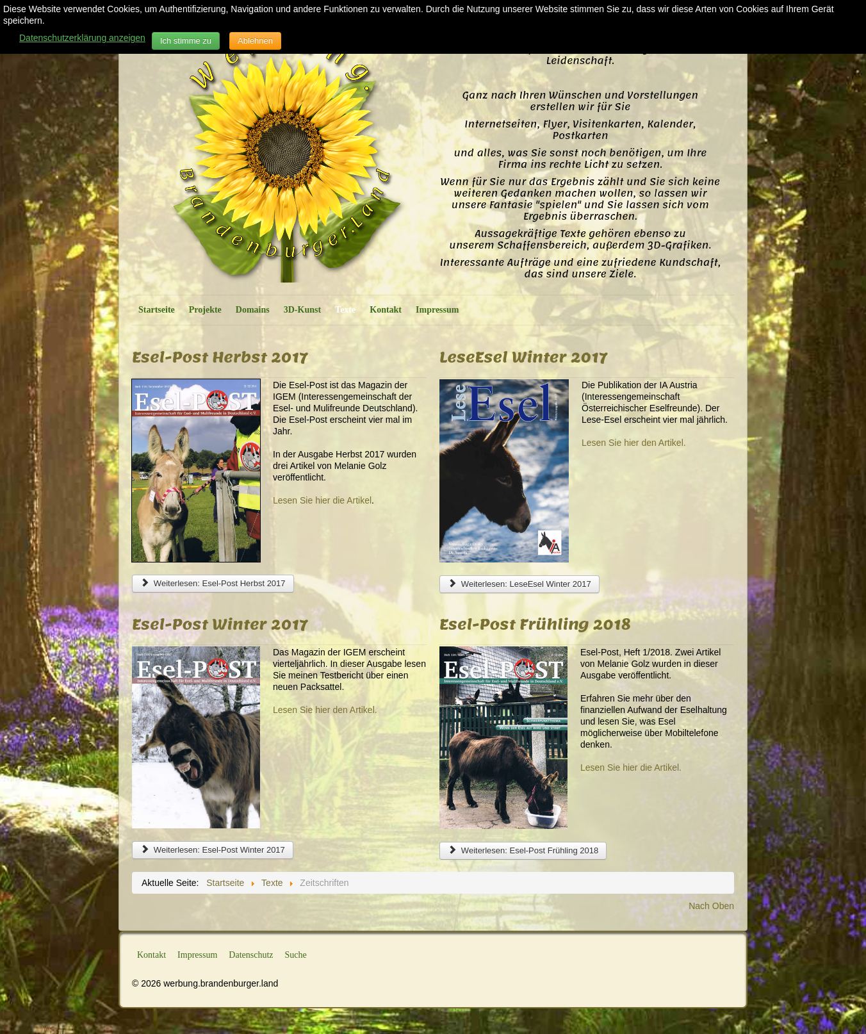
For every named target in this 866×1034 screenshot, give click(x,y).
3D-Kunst (302, 310)
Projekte (205, 310)
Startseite (156, 310)
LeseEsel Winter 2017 (523, 357)
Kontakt (386, 310)
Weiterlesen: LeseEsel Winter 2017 (519, 584)
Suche (296, 955)
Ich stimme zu (185, 40)
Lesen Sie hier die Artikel (322, 500)
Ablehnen (255, 40)
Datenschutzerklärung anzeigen (82, 38)
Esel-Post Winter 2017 (219, 624)
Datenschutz (251, 955)
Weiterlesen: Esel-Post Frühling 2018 (523, 850)
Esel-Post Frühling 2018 (534, 624)
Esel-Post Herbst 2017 (219, 357)
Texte (345, 310)
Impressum (437, 310)
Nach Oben (711, 906)
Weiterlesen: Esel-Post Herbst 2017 (213, 583)
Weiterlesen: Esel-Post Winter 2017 (212, 850)
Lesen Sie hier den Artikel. (634, 443)
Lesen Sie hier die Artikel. (631, 767)
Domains (253, 310)
